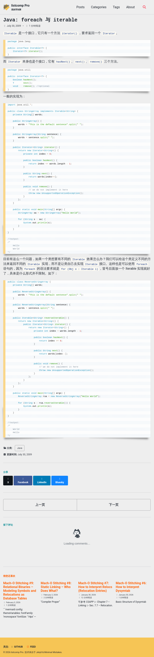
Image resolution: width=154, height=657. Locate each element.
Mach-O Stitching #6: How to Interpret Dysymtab (131, 583)
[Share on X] (8, 479)
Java (19, 448)
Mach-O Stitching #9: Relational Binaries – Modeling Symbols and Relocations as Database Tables (19, 587)
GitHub (16, 643)
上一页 (40, 501)
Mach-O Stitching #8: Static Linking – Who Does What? (56, 583)
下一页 (114, 501)
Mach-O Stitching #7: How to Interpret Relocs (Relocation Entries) (95, 583)
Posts (80, 7)
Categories (98, 7)
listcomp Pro (20, 7)
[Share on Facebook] (23, 479)
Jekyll (39, 649)
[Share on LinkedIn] (42, 479)
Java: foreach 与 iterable (40, 20)
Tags (116, 7)
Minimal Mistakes (53, 649)
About (130, 7)
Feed (31, 643)
